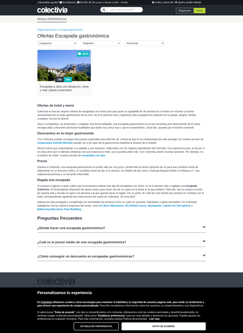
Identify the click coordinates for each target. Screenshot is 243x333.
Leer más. (154, 318)
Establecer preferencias (96, 326)
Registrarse (184, 10)
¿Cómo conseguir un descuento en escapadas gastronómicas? (121, 256)
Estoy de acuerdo (164, 326)
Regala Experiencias (47, 30)
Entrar (199, 10)
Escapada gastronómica (71, 30)
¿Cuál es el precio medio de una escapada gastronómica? (121, 242)
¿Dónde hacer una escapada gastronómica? (121, 227)
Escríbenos (67, 2)
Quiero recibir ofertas (188, 2)
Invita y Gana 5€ (162, 2)
